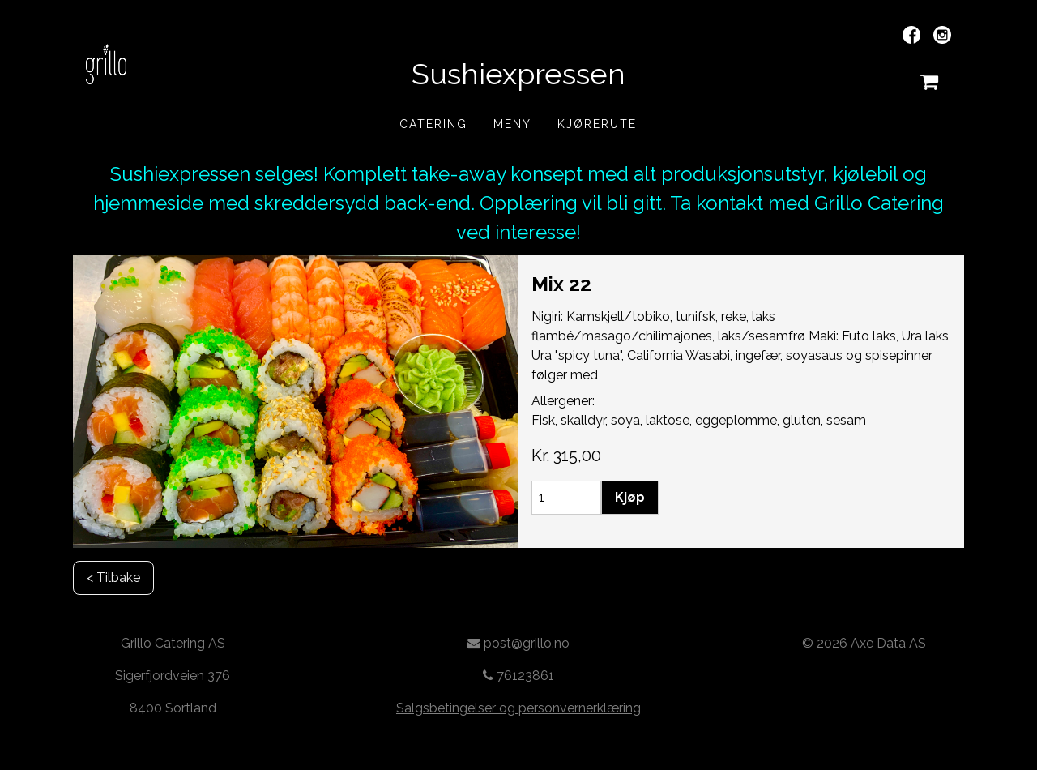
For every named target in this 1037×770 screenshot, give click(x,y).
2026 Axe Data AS (871, 643)
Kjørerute (597, 124)
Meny (512, 124)
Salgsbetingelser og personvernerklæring (518, 708)
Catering (433, 124)
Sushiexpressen (518, 74)
